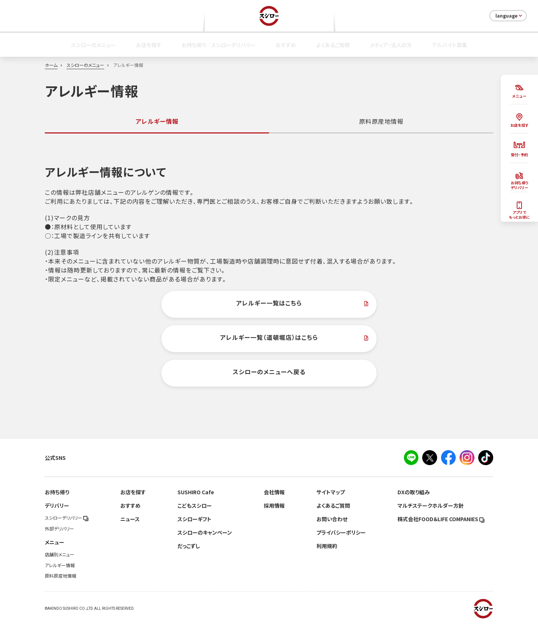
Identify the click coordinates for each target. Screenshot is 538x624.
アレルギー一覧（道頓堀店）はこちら (269, 337)
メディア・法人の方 (391, 44)
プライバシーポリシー (341, 532)
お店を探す (148, 44)
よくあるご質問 (333, 44)
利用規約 (326, 546)
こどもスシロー (194, 505)
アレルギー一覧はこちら (269, 302)
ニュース (130, 519)
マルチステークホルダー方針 (431, 505)
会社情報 (274, 492)
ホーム (51, 65)
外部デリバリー (59, 528)
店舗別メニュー (59, 554)
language (509, 15)
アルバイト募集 (449, 44)
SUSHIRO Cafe (195, 492)
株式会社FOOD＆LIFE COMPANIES (441, 519)
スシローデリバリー (67, 517)
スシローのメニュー (93, 44)
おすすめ (286, 44)
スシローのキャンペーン (204, 532)
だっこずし (188, 546)
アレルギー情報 (60, 565)
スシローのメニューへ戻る (269, 371)
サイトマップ (330, 492)
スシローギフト (194, 519)
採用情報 (274, 505)
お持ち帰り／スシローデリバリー (219, 44)
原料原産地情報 (381, 121)
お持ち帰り (57, 492)
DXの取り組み (414, 492)
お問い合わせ (331, 519)
